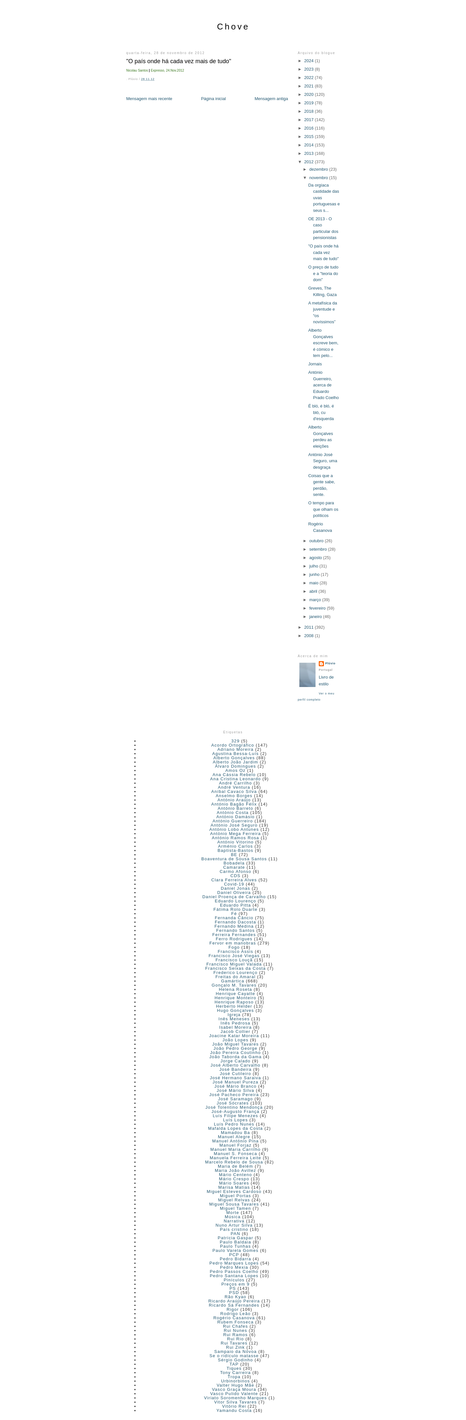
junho (315, 574)
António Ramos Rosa (235, 837)
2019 (309, 102)
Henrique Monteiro (235, 997)
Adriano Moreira (235, 749)
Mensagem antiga (271, 98)
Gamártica (232, 981)
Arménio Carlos (235, 846)
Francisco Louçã (234, 959)
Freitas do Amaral (236, 976)
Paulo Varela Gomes (235, 1250)
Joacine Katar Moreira (234, 1035)
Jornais (315, 363)
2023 (309, 69)
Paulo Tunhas (235, 1246)
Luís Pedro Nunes (234, 1124)
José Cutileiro (235, 1073)
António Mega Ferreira (235, 833)
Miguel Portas (235, 1195)
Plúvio (330, 663)
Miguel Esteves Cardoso (234, 1191)
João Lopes (236, 1039)
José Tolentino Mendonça (234, 1107)
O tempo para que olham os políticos (323, 509)
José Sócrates (232, 1103)
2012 (309, 161)
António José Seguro (234, 825)
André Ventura (234, 787)
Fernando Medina (234, 926)
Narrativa (234, 1221)
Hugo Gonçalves (235, 1010)
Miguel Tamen (235, 1208)
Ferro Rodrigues (234, 938)
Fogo (234, 947)
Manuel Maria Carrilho (235, 1149)
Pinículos (234, 1279)
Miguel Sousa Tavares (234, 1204)
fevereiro (318, 608)
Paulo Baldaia (235, 1242)
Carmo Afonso (235, 871)
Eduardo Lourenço (235, 901)
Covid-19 (234, 884)
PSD (234, 1292)
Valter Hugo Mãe (235, 1385)
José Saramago (235, 1098)
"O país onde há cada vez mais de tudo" (178, 61)
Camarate (234, 867)
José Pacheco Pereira (234, 1094)
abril (313, 591)
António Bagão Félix (234, 804)
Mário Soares (234, 1183)
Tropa (233, 1376)
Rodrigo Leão (235, 1313)
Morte (232, 1212)
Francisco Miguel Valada (234, 964)
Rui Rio (235, 1338)
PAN (235, 1233)
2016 (309, 128)
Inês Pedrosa (235, 1023)
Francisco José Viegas (234, 955)
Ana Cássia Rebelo (234, 774)
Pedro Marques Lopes (234, 1263)
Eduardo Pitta (235, 905)
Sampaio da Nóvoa (235, 1351)
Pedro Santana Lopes (234, 1275)
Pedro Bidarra (235, 1258)
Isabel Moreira (235, 1027)
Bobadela (234, 863)
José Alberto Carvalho (235, 1065)
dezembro (319, 169)
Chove (233, 26)
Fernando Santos (235, 930)
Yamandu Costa (234, 1410)
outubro (317, 540)
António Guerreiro (233, 821)
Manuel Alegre (234, 1136)
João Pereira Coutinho (235, 1052)
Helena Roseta (235, 989)
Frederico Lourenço (236, 972)
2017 (309, 119)
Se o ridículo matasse (234, 1355)
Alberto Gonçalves (234, 757)
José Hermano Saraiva (235, 1077)
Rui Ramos (235, 1334)
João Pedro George (236, 1048)
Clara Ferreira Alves (234, 879)
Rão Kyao (236, 1296)
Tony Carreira (235, 1372)
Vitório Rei (234, 1406)
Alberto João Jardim (235, 762)
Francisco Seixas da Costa (235, 968)
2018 (309, 111)
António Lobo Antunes (234, 829)
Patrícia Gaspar (235, 1237)
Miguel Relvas (234, 1199)
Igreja (233, 1014)
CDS (235, 875)
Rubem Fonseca (235, 1322)
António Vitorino (235, 842)
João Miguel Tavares (235, 1044)
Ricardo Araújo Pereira (234, 1301)
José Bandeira (235, 1069)
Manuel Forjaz (235, 1145)
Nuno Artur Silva (234, 1225)
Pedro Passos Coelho (234, 1271)
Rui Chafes (235, 1326)
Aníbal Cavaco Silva (234, 791)
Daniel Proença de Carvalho (234, 896)
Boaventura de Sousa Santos (234, 858)
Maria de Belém (235, 1166)
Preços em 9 (235, 1284)
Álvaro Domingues (235, 766)
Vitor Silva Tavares (235, 1402)
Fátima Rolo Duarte (236, 909)
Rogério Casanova (234, 1317)
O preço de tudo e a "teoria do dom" (323, 273)
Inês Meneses (234, 1018)
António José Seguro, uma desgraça (322, 461)
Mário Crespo (234, 1178)
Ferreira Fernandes (234, 934)
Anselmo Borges (234, 795)
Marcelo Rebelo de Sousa (234, 1162)
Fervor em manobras (232, 943)
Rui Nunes (235, 1330)
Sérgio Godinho (235, 1359)
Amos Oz (235, 770)
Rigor (233, 1309)
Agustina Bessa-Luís (235, 753)
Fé (234, 913)
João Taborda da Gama (235, 1056)
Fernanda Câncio (234, 917)
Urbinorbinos (235, 1381)
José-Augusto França (236, 1111)
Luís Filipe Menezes (235, 1115)
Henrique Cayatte (235, 993)
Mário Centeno (235, 1174)
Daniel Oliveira (234, 892)
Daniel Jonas (235, 888)
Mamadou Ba (235, 1132)
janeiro (316, 616)
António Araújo (234, 799)
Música (233, 1216)
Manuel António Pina (235, 1141)
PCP (234, 1254)
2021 (309, 86)
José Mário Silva (235, 1090)
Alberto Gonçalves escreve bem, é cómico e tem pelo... (323, 343)
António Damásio (235, 816)
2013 (309, 153)
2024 (309, 60)
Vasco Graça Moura (234, 1389)
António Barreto (235, 808)
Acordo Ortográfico (232, 745)
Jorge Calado (235, 1061)
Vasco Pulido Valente (234, 1393)
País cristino (234, 1229)
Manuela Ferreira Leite (235, 1157)
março (315, 599)
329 (235, 741)
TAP (234, 1364)
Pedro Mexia (234, 1267)
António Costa (233, 812)
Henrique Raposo (234, 1002)
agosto (316, 557)
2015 (309, 136)
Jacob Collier (235, 1031)
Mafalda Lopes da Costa (235, 1128)
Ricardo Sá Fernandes (234, 1305)
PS (232, 1288)
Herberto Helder (234, 1006)
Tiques (234, 1368)
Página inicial (213, 98)
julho (314, 566)
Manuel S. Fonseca (235, 1153)
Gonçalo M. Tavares (234, 985)
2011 (309, 627)
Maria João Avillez (235, 1170)
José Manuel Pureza (236, 1082)
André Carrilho (235, 783)
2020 (309, 94)
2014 (309, 145)
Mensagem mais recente (149, 98)
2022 (309, 77)
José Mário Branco (235, 1086)
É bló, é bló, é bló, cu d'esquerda (321, 412)
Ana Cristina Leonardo (235, 778)
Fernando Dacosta (235, 922)
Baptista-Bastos (235, 850)
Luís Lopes (235, 1119)
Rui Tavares (234, 1343)
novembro (319, 177)
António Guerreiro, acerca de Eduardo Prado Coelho (323, 385)
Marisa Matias (234, 1187)
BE (234, 854)
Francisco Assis (235, 951)
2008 (309, 635)
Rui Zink (235, 1347)
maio (314, 582)
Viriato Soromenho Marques (235, 1397)
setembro (318, 549)
